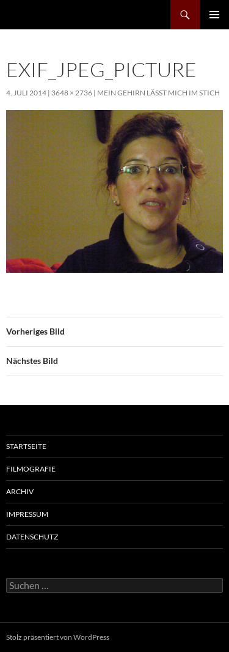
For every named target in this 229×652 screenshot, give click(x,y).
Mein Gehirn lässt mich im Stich (158, 92)
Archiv (20, 491)
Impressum (27, 514)
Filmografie (31, 468)
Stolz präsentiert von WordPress (57, 637)
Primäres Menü (214, 14)
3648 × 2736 (71, 92)
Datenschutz (32, 536)
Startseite (26, 446)
